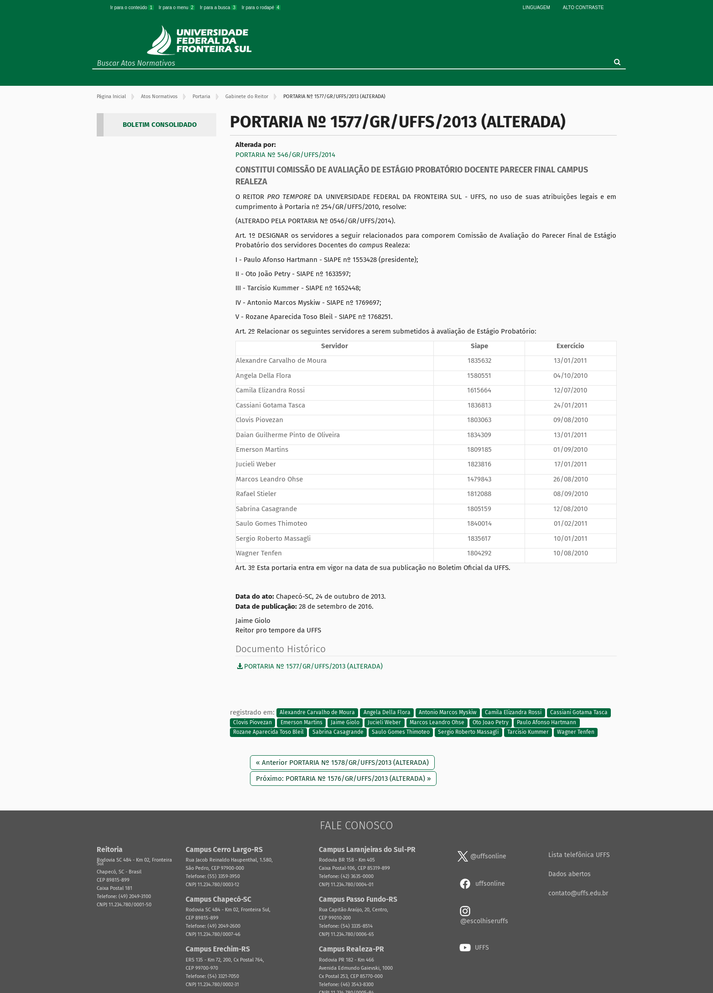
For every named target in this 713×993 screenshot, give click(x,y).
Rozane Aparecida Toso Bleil (268, 732)
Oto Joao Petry (491, 722)
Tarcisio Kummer (528, 732)
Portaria (201, 96)
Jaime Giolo (345, 722)
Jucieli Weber (384, 722)
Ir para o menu (177, 7)
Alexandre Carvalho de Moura (317, 713)
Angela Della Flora (387, 713)
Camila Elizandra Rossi (513, 713)
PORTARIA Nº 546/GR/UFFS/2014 (285, 155)
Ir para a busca (219, 7)
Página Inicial (111, 96)
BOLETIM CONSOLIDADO (160, 124)
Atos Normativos (159, 96)
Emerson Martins (302, 722)
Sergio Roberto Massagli (468, 732)
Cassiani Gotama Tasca (579, 713)
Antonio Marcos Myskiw (448, 713)
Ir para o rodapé (261, 7)
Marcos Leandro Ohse (437, 722)
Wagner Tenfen (575, 732)
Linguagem (536, 7)
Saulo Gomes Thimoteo (401, 732)
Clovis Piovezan (252, 722)
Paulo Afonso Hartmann (546, 722)
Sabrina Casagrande (338, 732)
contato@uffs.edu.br (578, 893)
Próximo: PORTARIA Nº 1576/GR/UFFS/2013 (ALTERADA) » (343, 778)
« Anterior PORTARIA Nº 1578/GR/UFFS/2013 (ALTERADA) (342, 762)
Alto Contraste (583, 7)
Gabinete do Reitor (246, 96)
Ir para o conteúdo (132, 7)
